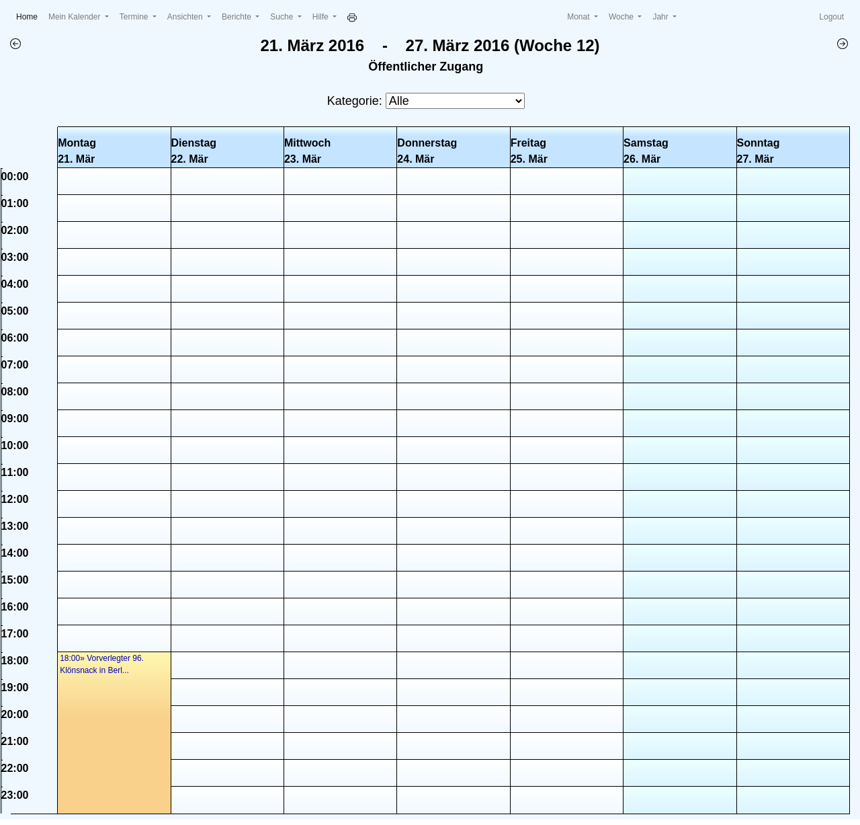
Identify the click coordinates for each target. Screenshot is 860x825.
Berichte (237, 17)
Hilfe (321, 17)
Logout (831, 17)
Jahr (661, 17)
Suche (282, 17)
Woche (622, 17)
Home (29, 16)
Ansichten (186, 17)
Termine (135, 17)
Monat (579, 17)
